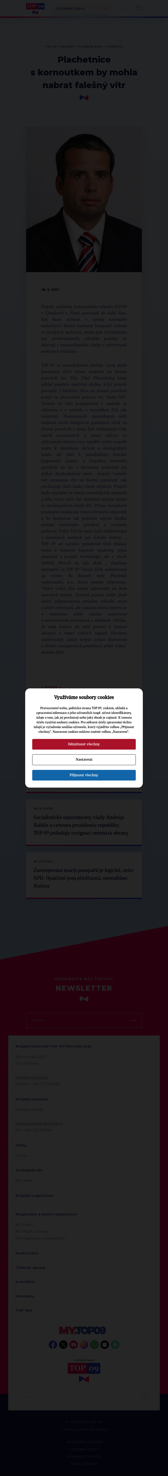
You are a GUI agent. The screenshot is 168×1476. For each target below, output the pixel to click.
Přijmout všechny (84, 775)
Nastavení (84, 759)
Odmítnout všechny (84, 744)
